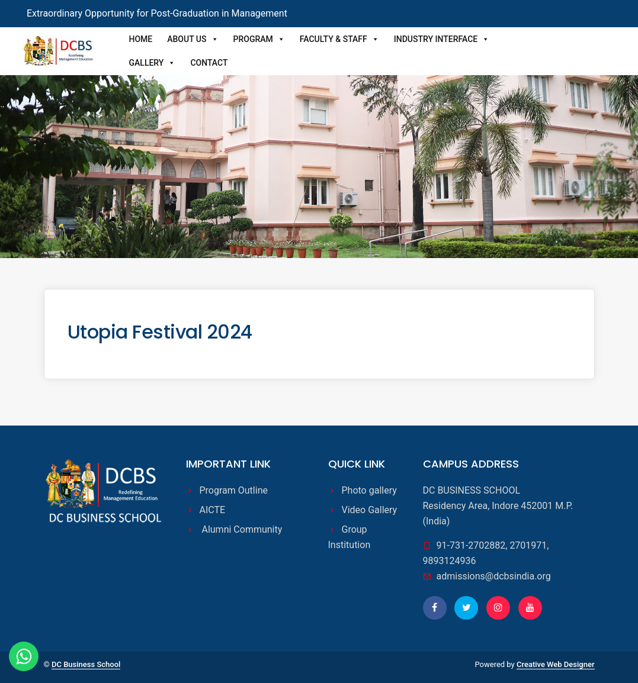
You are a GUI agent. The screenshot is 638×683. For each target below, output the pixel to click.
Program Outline (234, 490)
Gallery (152, 62)
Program (259, 39)
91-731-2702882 (471, 545)
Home (141, 39)
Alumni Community (241, 529)
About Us (192, 39)
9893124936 (449, 560)
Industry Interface (441, 39)
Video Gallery (369, 510)
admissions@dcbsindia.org (494, 576)
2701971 (528, 545)
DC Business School (86, 664)
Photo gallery (369, 490)
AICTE (214, 510)
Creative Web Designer (556, 664)
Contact (208, 62)
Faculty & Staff (339, 39)
